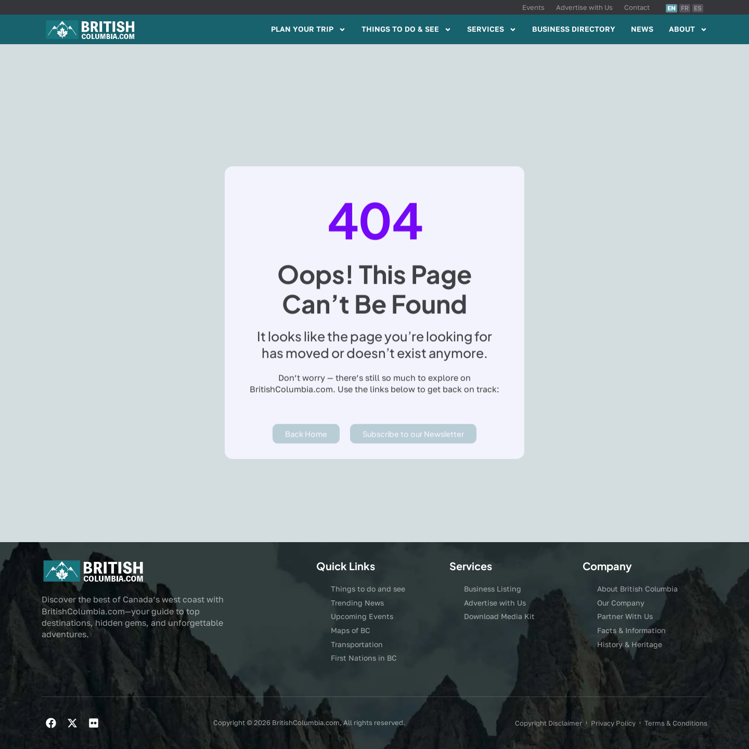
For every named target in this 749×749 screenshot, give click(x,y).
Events (533, 7)
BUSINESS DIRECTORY (573, 28)
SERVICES (491, 29)
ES (698, 8)
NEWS (642, 28)
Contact (637, 7)
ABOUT (688, 29)
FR (685, 8)
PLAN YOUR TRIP (308, 29)
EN (671, 8)
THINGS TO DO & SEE (406, 29)
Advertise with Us (584, 7)
